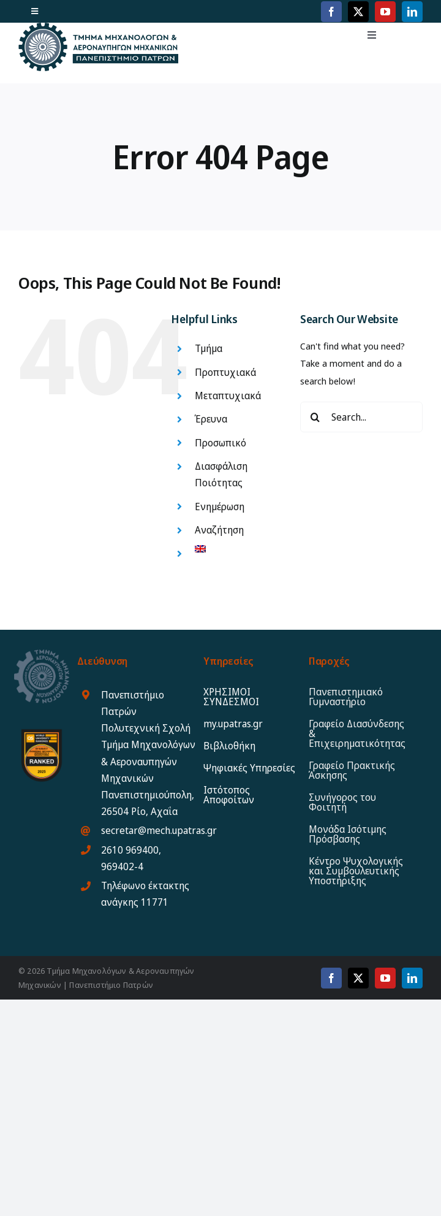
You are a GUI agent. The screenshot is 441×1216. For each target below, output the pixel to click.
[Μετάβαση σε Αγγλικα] (238, 549)
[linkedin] (412, 11)
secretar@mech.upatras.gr (159, 830)
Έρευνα (211, 419)
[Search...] (361, 417)
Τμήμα (208, 348)
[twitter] (358, 11)
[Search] (315, 417)
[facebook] (331, 11)
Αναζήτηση (219, 530)
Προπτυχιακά (225, 372)
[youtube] (385, 11)
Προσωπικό (220, 442)
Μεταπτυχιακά (228, 395)
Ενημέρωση (219, 506)
